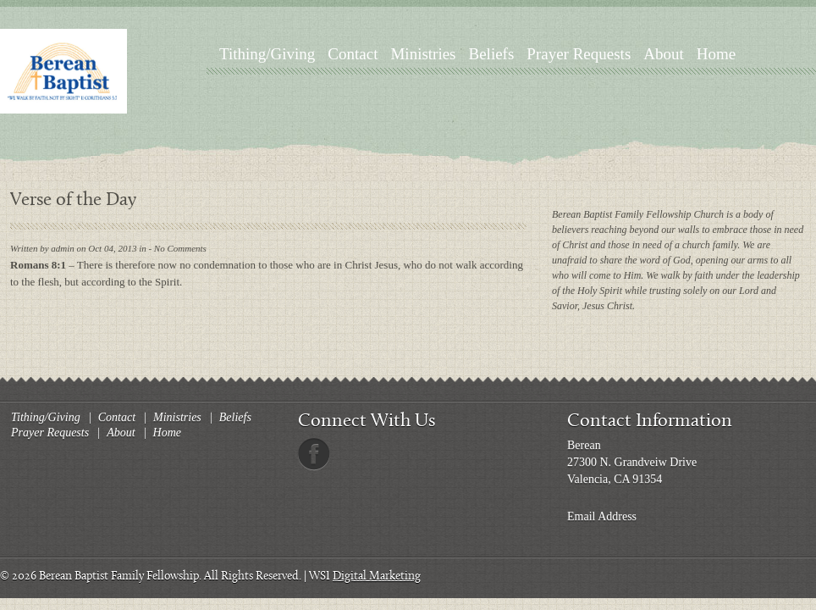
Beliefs (492, 54)
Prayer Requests (579, 54)
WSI (319, 576)
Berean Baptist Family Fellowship (119, 576)
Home (716, 54)
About (663, 54)
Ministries (422, 54)
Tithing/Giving (267, 54)
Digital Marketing (377, 576)
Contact (353, 54)
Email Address (602, 516)
